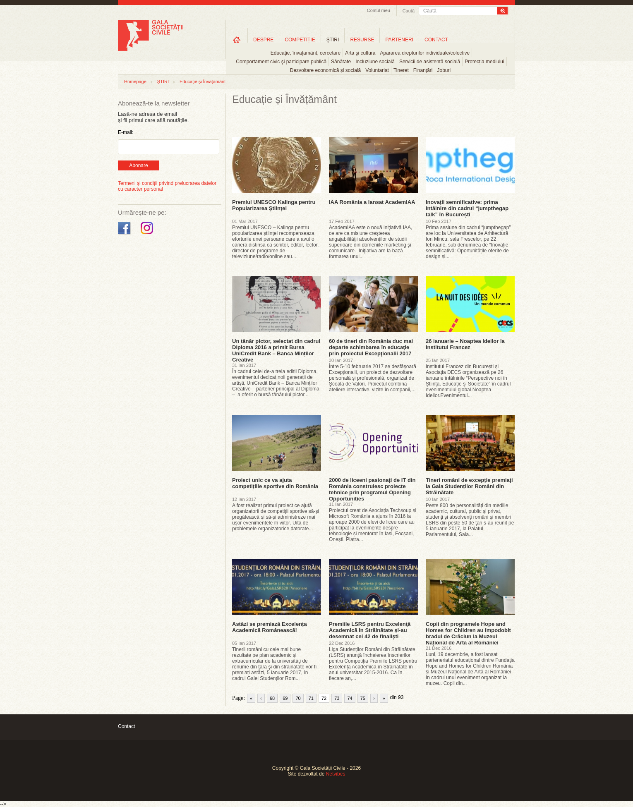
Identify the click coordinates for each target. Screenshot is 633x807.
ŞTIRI (332, 40)
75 (362, 698)
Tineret (401, 70)
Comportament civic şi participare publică (281, 62)
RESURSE (362, 40)
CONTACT (436, 40)
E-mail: (125, 132)
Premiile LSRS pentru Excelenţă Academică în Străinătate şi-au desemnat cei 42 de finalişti (369, 630)
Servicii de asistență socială (429, 62)
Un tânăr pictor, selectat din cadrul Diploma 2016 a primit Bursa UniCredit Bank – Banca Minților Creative (276, 350)
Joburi (444, 70)
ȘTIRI (163, 81)
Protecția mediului (484, 62)
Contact (126, 726)
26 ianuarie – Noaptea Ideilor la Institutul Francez (465, 344)
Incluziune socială (375, 62)
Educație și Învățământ (202, 81)
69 (285, 698)
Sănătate (341, 62)
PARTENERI (399, 40)
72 (323, 698)
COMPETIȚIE (300, 40)
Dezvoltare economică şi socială (325, 70)
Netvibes (335, 774)
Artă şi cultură (360, 53)
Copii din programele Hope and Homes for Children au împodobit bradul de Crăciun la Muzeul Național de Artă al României (468, 633)
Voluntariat (377, 70)
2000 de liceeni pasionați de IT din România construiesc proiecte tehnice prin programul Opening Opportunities (372, 489)
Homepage (135, 81)
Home (236, 39)
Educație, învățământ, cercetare (305, 53)
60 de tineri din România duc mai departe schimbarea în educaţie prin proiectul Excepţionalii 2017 (371, 347)
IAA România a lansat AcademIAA (372, 202)
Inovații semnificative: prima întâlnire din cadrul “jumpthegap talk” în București (467, 208)
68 (272, 698)
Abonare (138, 165)
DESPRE (263, 40)
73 (336, 698)
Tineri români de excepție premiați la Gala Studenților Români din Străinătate (469, 486)
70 (297, 698)
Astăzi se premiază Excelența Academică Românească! (269, 627)
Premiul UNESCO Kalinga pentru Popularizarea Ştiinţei (274, 205)
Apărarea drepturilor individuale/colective (425, 53)
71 (311, 698)
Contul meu (378, 10)
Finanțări (423, 70)
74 (349, 698)
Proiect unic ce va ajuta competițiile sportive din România (275, 483)
